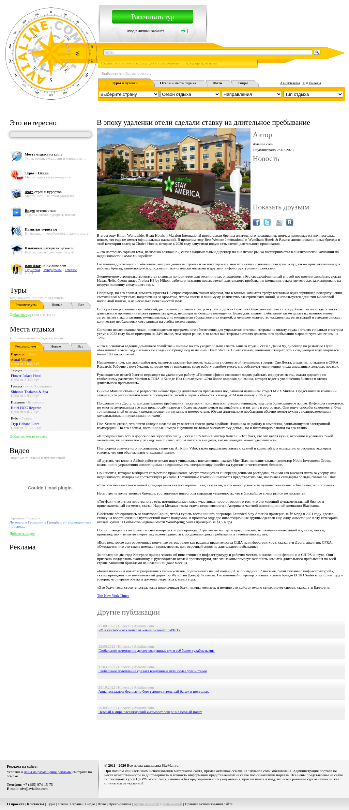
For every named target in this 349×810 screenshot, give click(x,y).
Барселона (36, 402)
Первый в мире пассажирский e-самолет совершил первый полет (150, 712)
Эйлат (32, 354)
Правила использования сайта (208, 804)
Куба (14, 418)
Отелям (71, 270)
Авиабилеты (290, 83)
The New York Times (113, 595)
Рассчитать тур (152, 16)
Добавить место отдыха (28, 436)
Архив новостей (147, 804)
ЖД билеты (311, 83)
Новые (56, 305)
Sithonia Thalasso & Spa (29, 391)
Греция (16, 386)
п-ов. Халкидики (38, 386)
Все (81, 305)
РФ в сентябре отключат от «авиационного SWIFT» (139, 630)
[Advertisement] (221, 735)
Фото (102, 804)
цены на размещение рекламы (48, 772)
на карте (44, 154)
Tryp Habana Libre (25, 424)
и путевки (125, 83)
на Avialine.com (45, 266)
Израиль (17, 354)
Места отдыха (32, 329)
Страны (76, 804)
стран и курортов (43, 192)
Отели (63, 804)
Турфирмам (52, 270)
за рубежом (49, 248)
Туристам (32, 270)
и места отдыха (178, 83)
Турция (16, 370)
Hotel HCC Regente (26, 408)
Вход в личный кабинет (145, 31)
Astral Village (21, 359)
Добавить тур (20, 314)
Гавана (26, 418)
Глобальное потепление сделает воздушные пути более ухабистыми (152, 671)
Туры (18, 290)
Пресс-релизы (120, 804)
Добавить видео (22, 533)
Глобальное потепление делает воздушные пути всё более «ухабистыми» (156, 650)
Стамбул (32, 370)
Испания (18, 402)
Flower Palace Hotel (26, 375)
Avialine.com (263, 144)
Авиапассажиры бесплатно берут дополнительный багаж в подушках (153, 691)
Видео (90, 804)
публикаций (172, 804)
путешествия (41, 210)
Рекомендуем (26, 305)
